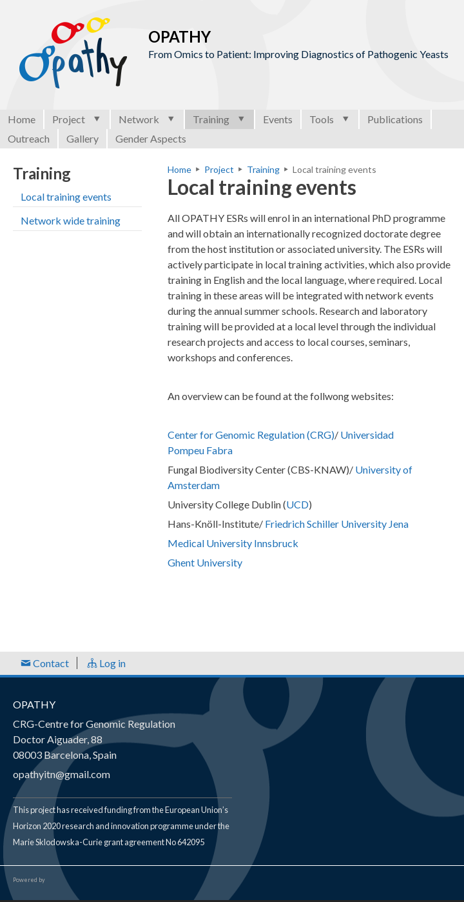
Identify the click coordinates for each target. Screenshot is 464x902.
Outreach (29, 138)
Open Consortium (83, 880)
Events (278, 119)
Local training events (66, 196)
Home (21, 119)
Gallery (82, 138)
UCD (297, 504)
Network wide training (71, 220)
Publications (395, 119)
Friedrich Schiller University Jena (337, 523)
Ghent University (206, 562)
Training (219, 119)
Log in (106, 663)
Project (77, 119)
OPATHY (34, 704)
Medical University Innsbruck (233, 543)
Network (147, 119)
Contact (45, 663)
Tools (330, 119)
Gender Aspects (150, 138)
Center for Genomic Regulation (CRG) (251, 434)
